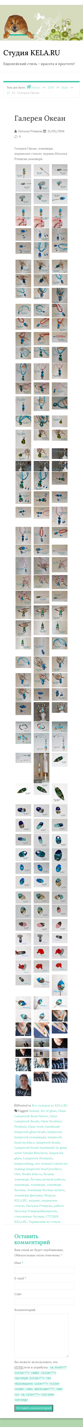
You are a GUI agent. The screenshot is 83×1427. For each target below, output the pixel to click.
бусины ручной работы (48, 1179)
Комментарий (24, 1310)
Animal (34, 1111)
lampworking (23, 1164)
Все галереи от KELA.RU (50, 1105)
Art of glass (49, 1111)
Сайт (18, 1294)
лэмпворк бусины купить (46, 1190)
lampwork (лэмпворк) (30, 1137)
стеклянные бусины (29, 1216)
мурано (34, 1200)
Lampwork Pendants (37, 1158)
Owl (17, 1174)
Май (65, 87)
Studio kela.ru (32, 1174)
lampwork (54, 1132)
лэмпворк (38, 1185)
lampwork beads (48, 1142)
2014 (51, 87)
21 (8, 93)
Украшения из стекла (45, 1222)
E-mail (20, 1278)
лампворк (21, 1185)
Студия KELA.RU (31, 52)
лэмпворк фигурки (28, 1195)
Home (35, 87)
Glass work (36, 1127)
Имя (18, 1263)
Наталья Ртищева (39, 1206)
